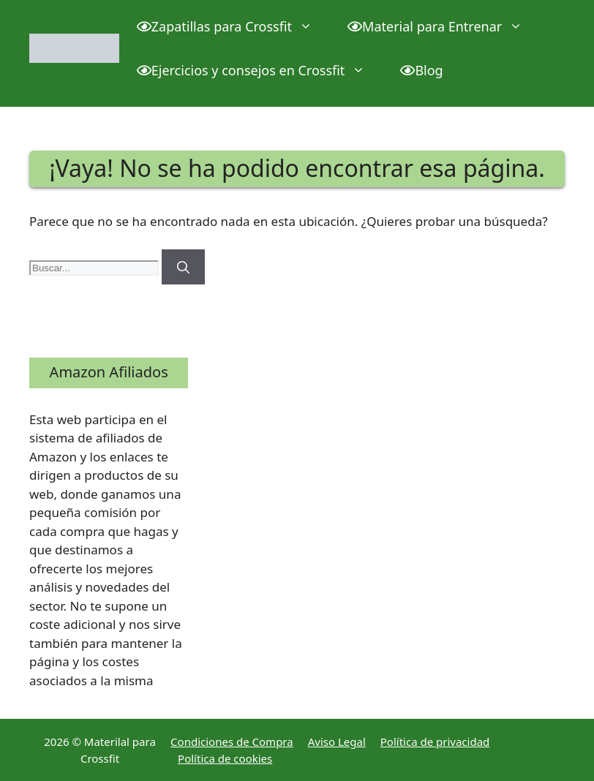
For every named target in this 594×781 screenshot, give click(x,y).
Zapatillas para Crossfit (233, 26)
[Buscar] (183, 266)
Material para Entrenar (443, 26)
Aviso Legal (337, 741)
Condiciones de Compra (231, 741)
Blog (421, 70)
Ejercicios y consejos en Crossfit (260, 70)
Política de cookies (225, 758)
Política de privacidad (435, 741)
